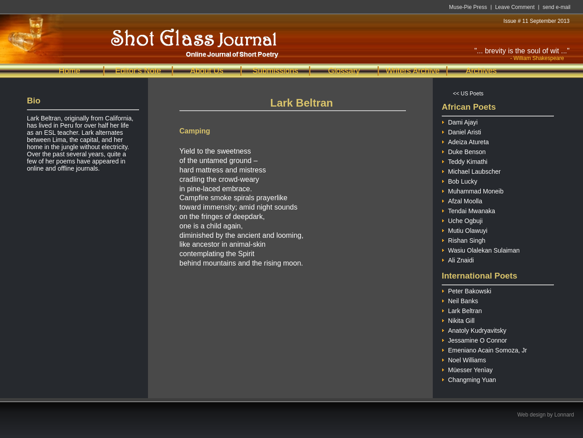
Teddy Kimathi (464, 160)
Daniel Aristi (461, 131)
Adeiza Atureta (465, 141)
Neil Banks (460, 300)
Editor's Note (138, 70)
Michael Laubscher (471, 170)
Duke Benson (464, 150)
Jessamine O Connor (474, 339)
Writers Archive (413, 70)
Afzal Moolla (462, 200)
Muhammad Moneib (473, 190)
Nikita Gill (458, 319)
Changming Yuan (469, 378)
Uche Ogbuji (462, 219)
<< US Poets (468, 93)
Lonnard (564, 415)
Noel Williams (464, 359)
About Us (206, 70)
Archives (481, 70)
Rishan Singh (463, 239)
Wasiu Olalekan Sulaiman (481, 249)
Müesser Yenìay (467, 369)
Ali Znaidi (458, 259)
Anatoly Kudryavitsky (474, 329)
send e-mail (556, 7)
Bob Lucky (459, 180)
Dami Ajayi (460, 121)
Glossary (344, 70)
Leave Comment (515, 7)
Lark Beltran (462, 309)
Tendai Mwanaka (468, 210)
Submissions (275, 70)
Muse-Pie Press (468, 7)
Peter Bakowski (466, 290)
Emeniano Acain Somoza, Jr (484, 349)
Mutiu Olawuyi (464, 229)
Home (69, 70)
